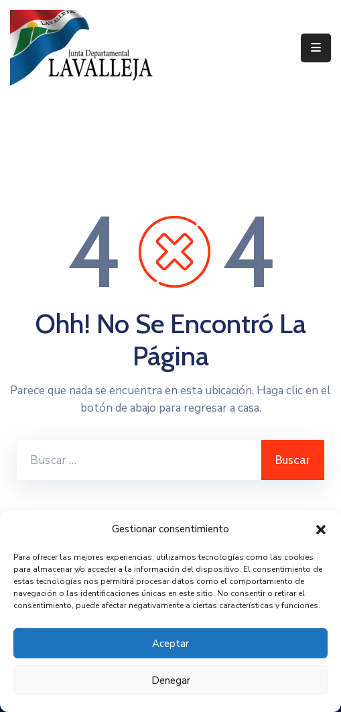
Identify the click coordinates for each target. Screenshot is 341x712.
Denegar (170, 680)
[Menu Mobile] (316, 48)
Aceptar (170, 643)
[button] (321, 529)
